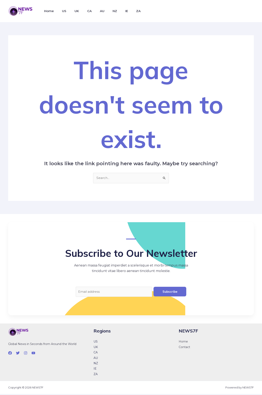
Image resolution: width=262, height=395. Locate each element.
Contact (184, 348)
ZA (126, 11)
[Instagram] (25, 354)
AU (95, 11)
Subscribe (170, 292)
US (62, 11)
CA (83, 11)
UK (72, 11)
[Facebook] (10, 354)
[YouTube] (33, 354)
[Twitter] (18, 354)
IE (116, 11)
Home (48, 11)
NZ (106, 11)
